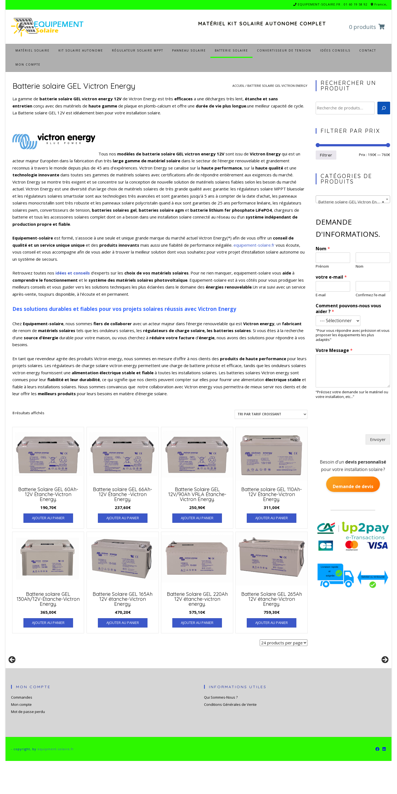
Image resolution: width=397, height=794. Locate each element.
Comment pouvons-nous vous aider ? (348, 308)
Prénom (322, 266)
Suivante (384, 676)
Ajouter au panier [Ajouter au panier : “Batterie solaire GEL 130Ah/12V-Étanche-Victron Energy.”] (48, 622)
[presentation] (356, 423)
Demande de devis (353, 486)
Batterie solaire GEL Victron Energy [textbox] (351, 202)
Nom (323, 249)
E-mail (321, 295)
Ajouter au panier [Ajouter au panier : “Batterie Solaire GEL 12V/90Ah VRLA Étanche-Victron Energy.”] (197, 517)
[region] (198, 678)
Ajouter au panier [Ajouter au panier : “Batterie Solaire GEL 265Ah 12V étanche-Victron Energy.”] (271, 622)
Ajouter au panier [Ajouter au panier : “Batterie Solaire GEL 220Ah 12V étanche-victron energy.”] (197, 622)
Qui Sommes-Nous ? (221, 730)
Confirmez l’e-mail (370, 295)
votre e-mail (331, 277)
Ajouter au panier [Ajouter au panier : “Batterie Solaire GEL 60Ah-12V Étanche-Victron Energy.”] (48, 517)
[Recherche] (383, 108)
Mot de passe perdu (28, 744)
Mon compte (21, 737)
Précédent (12, 676)
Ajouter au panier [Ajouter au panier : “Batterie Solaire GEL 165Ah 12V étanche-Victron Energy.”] (122, 622)
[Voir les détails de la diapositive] (55, 678)
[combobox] (353, 199)
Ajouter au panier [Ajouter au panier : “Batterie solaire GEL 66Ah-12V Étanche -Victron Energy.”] (122, 517)
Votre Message (334, 350)
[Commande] (271, 414)
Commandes (21, 730)
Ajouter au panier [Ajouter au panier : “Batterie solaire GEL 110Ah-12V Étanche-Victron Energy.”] (271, 517)
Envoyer (378, 439)
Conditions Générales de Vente (230, 737)
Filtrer (326, 155)
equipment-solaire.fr (55, 782)
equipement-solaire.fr (254, 245)
